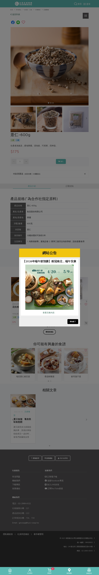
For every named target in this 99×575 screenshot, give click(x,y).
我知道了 (73, 321)
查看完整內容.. (49, 313)
